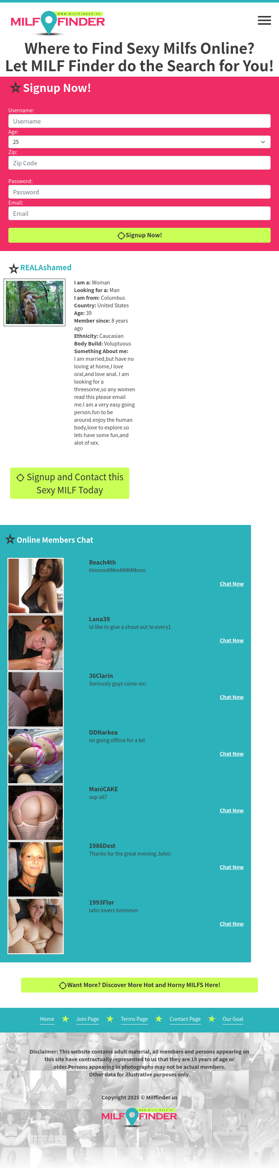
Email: (15, 202)
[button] (264, 17)
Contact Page (185, 1018)
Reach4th (102, 562)
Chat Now (232, 583)
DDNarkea (103, 732)
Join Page (87, 1018)
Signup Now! (139, 235)
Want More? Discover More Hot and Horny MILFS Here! (139, 985)
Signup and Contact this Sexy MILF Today (70, 483)
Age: (13, 131)
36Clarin (101, 675)
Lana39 (99, 618)
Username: (21, 110)
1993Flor (101, 902)
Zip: (12, 151)
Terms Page (134, 1018)
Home (47, 1018)
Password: (20, 181)
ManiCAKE (103, 788)
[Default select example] (139, 142)
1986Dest (102, 845)
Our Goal (233, 1018)
